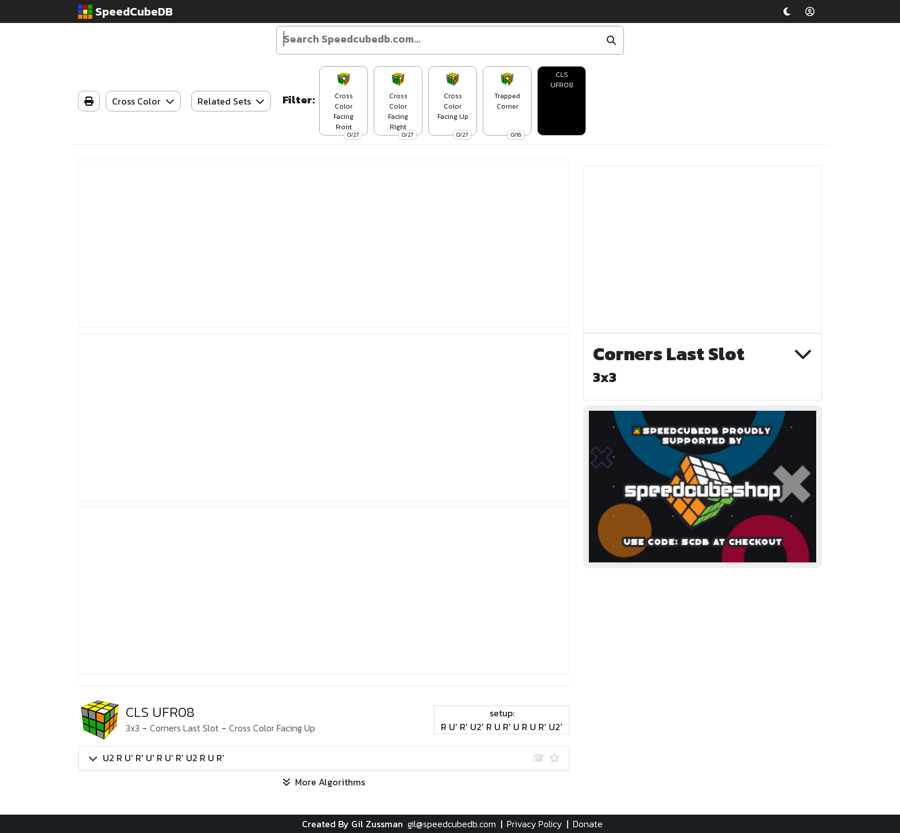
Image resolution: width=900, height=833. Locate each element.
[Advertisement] (324, 243)
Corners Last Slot (184, 728)
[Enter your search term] (440, 39)
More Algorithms (323, 782)
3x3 (132, 728)
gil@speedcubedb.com (452, 824)
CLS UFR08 (561, 80)
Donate (588, 824)
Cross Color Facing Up (272, 728)
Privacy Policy (534, 824)
